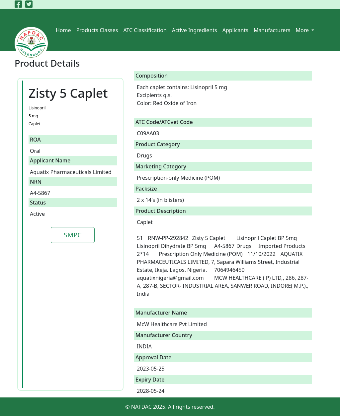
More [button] (303, 30)
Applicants (235, 30)
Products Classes (97, 30)
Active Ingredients (194, 30)
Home (63, 30)
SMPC (73, 234)
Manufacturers (272, 30)
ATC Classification (144, 30)
